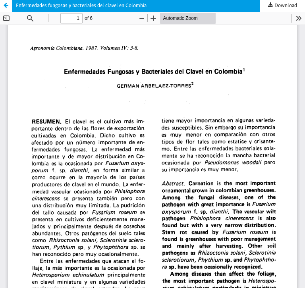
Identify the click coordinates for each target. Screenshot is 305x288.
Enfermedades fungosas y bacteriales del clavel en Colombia (81, 6)
